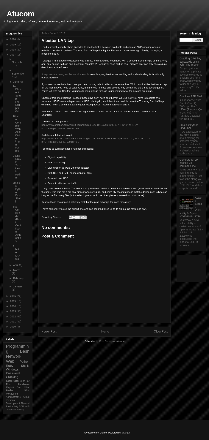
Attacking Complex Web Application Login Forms (17, 133)
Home (105, 331)
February (18, 278)
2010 (13, 326)
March (16, 270)
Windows (12, 369)
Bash (24, 351)
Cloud (26, 397)
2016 (13, 296)
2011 (13, 321)
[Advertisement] (191, 267)
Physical (25, 403)
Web (10, 361)
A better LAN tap (16, 252)
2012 (13, 316)
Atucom (21, 14)
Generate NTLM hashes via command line (189, 162)
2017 (13, 54)
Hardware (23, 384)
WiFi (27, 406)
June (16, 81)
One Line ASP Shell (191, 96)
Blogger (125, 432)
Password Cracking (13, 375)
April (16, 265)
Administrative (13, 397)
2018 (13, 49)
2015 (13, 301)
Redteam (12, 381)
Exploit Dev (13, 387)
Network (13, 356)
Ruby (9, 366)
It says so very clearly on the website (61, 74)
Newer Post (49, 331)
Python (24, 361)
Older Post (161, 331)
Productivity (12, 406)
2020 (13, 39)
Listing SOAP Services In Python (17, 166)
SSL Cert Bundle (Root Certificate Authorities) (17, 224)
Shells (25, 366)
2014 (13, 306)
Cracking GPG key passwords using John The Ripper (190, 61)
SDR (21, 406)
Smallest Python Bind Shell (17, 192)
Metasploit (12, 393)
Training (20, 410)
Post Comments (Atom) (111, 341)
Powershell (11, 410)
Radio (9, 390)
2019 (13, 44)
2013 (13, 311)
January (17, 286)
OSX (26, 387)
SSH (26, 390)
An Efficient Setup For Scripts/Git (17, 99)
